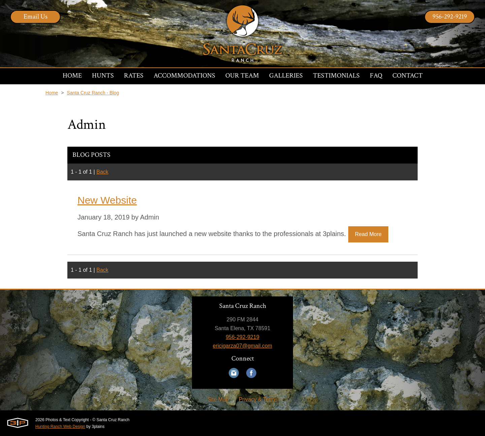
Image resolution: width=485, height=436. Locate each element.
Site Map (218, 399)
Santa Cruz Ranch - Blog (93, 92)
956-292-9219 (449, 16)
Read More (368, 234)
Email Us (35, 16)
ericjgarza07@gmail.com (242, 346)
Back (102, 172)
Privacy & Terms (258, 399)
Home (51, 92)
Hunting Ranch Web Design (60, 426)
